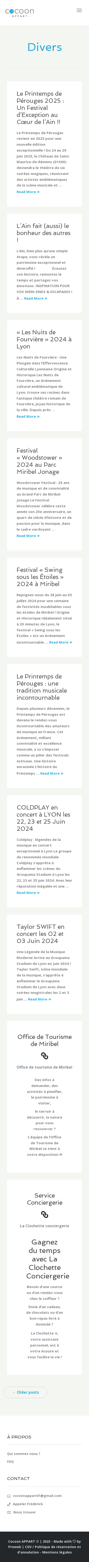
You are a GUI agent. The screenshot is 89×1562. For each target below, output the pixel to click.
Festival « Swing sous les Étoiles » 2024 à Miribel (40, 576)
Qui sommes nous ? (23, 1453)
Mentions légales (57, 1552)
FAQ (10, 1461)
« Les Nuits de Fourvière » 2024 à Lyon (44, 339)
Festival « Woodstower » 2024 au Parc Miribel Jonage (39, 461)
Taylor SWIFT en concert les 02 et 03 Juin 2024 (41, 933)
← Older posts (25, 1392)
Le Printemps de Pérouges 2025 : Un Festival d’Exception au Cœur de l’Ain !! (40, 107)
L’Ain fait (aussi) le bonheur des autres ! (43, 233)
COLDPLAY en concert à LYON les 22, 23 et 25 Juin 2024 (43, 818)
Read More (26, 191)
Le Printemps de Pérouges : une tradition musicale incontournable (42, 687)
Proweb (14, 1547)
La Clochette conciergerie (44, 1225)
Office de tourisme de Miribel (44, 1067)
